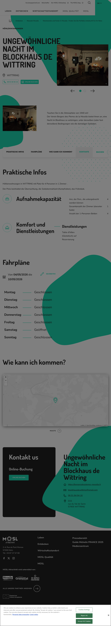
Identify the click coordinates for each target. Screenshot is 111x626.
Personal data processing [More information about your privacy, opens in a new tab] (20, 616)
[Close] (108, 617)
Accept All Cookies (84, 623)
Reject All (84, 617)
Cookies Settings (84, 612)
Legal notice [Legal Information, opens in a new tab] (34, 616)
